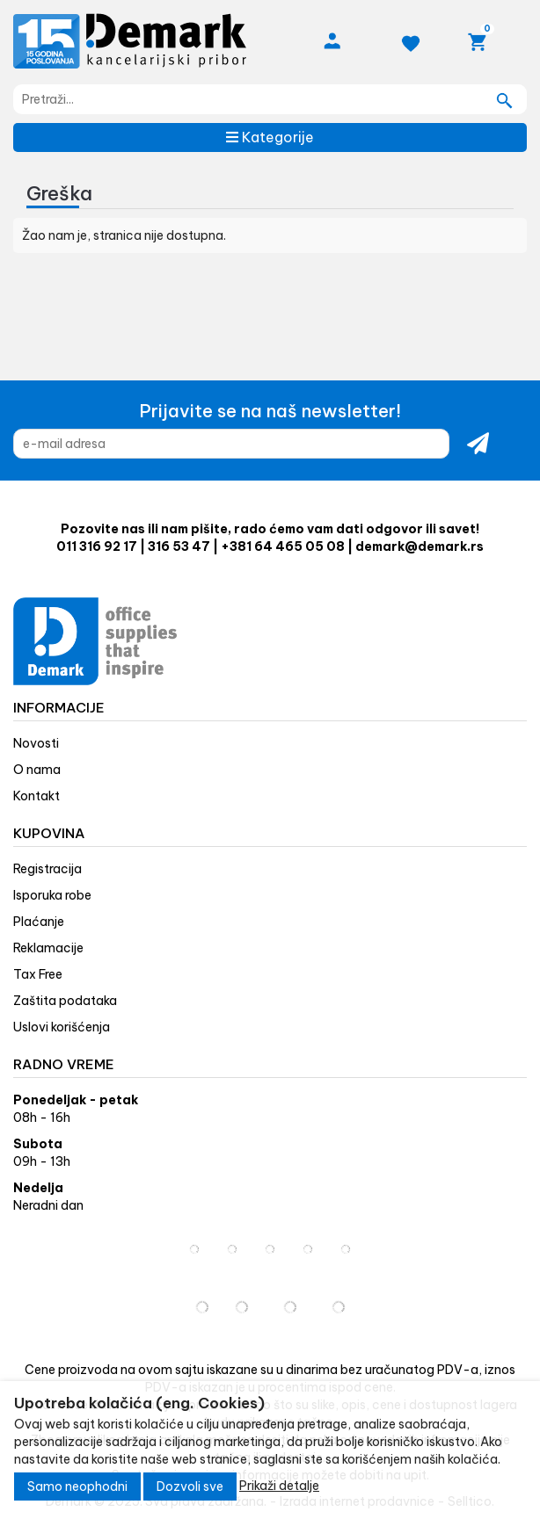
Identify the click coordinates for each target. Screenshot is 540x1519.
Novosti (36, 743)
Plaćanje (38, 921)
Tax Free (37, 974)
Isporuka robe (52, 895)
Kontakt (36, 796)
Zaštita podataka (65, 1001)
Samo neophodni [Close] (77, 1486)
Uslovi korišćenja (61, 1027)
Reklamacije (48, 948)
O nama (37, 770)
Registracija (47, 869)
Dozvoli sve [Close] (190, 1486)
